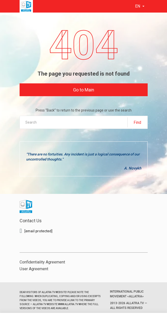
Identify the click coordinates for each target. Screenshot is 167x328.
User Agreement (34, 268)
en (138, 6)
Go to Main (83, 89)
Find (137, 122)
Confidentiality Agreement (42, 262)
